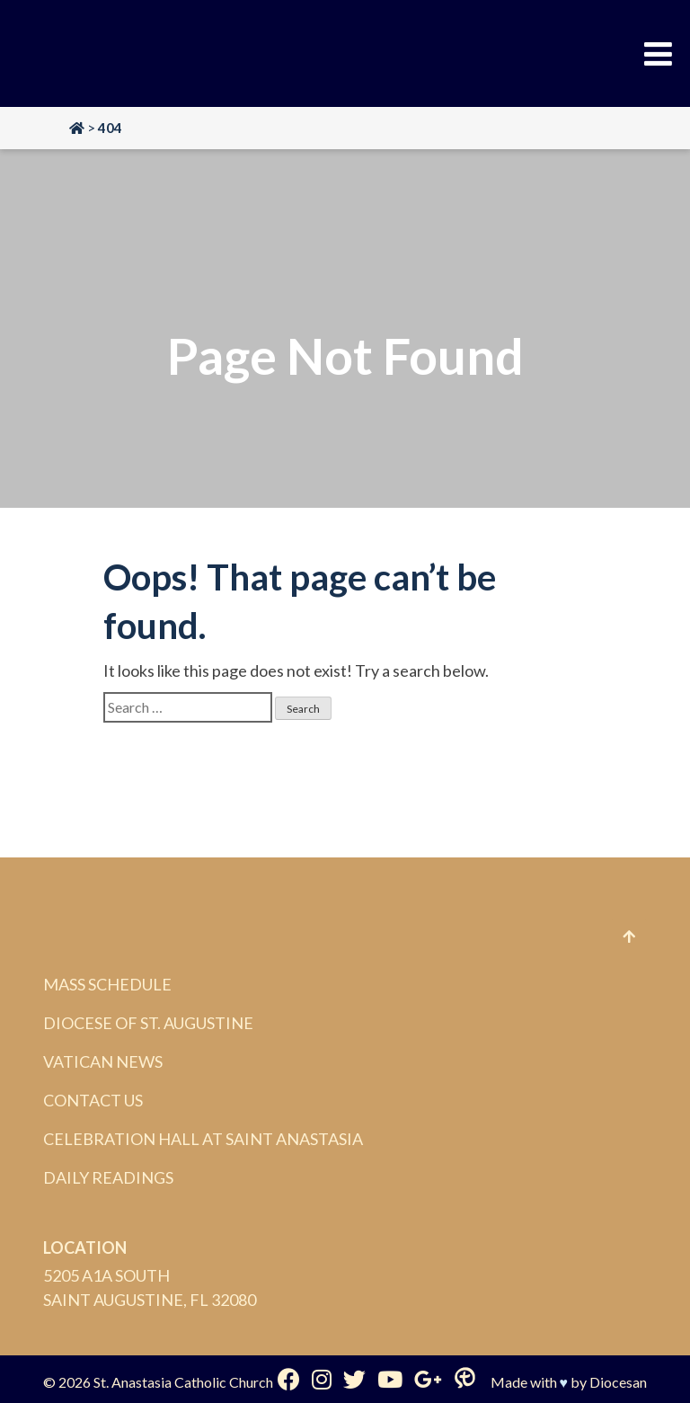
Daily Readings (108, 1177)
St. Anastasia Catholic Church (183, 1381)
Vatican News (103, 1061)
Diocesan (618, 1381)
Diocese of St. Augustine (148, 1023)
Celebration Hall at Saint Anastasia (203, 1139)
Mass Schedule (107, 984)
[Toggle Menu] (658, 54)
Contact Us (93, 1100)
